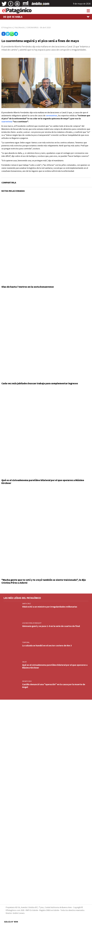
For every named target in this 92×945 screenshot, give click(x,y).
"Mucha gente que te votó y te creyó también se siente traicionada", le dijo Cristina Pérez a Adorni (43, 581)
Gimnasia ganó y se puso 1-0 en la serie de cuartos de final (51, 626)
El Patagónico (7, 27)
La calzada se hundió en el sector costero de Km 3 (47, 645)
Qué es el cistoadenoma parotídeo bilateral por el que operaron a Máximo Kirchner (42, 482)
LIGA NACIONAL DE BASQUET (32, 623)
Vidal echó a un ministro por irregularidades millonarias (49, 606)
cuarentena (6, 121)
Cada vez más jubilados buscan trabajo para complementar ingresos (39, 383)
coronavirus (51, 115)
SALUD (24, 662)
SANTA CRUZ (26, 604)
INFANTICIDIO (27, 681)
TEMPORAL (26, 642)
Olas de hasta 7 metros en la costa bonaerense (27, 286)
